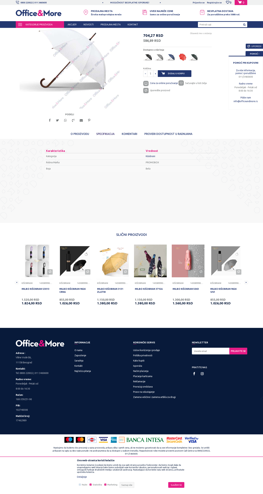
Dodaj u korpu (178, 102)
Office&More (22, 31)
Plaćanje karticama (142, 406)
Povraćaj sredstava (143, 417)
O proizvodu (80, 164)
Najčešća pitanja (82, 401)
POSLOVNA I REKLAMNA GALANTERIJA (62, 31)
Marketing (112, 484)
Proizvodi (36, 31)
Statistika (97, 484)
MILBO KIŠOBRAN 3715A (149, 319)
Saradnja (78, 391)
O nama (78, 380)
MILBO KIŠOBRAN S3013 (35, 319)
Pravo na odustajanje (144, 422)
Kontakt (78, 396)
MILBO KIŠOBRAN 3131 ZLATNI (110, 321)
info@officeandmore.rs (246, 101)
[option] (131, 2)
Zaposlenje (80, 385)
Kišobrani (89, 31)
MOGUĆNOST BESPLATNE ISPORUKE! (131, 2)
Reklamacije (139, 412)
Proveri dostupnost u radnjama (168, 164)
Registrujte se (214, 2)
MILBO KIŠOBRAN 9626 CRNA (72, 321)
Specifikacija (105, 164)
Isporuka (137, 396)
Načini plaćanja (140, 401)
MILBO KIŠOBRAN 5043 (186, 319)
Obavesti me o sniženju (196, 62)
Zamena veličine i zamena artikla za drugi (154, 427)
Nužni (84, 484)
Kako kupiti (138, 391)
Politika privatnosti (142, 385)
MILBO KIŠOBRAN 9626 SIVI (223, 321)
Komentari (129, 164)
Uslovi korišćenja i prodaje (146, 380)
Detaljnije (82, 477)
